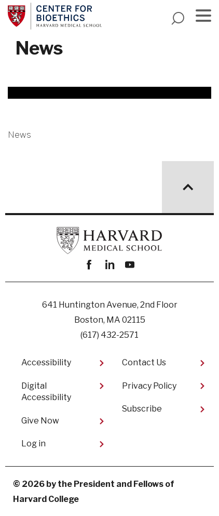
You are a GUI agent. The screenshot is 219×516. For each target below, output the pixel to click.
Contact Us (144, 362)
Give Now (40, 421)
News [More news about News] (19, 135)
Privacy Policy (149, 386)
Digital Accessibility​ (46, 391)
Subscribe (142, 409)
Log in (33, 443)
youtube (130, 265)
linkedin (110, 265)
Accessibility (46, 362)
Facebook (89, 265)
